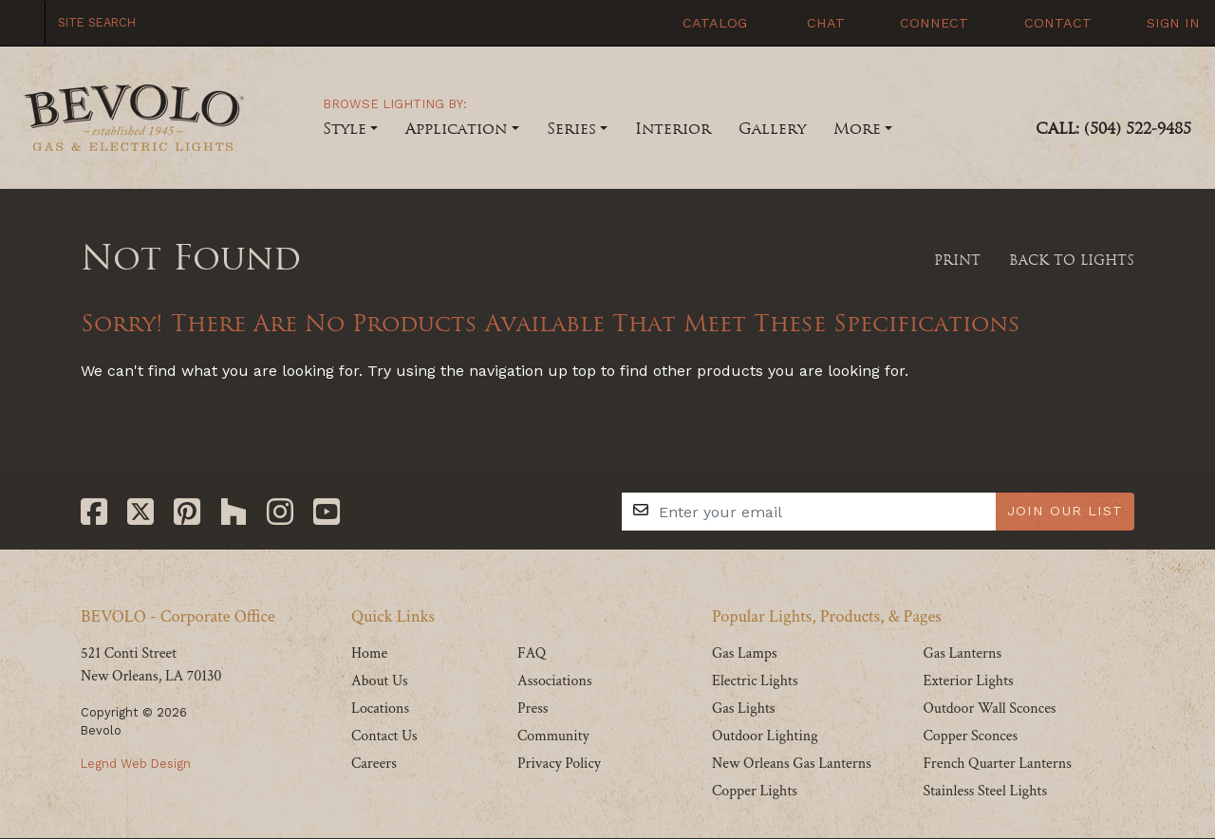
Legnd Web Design (136, 763)
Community (553, 736)
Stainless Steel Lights (985, 791)
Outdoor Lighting (765, 736)
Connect (924, 22)
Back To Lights (1065, 260)
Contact (1047, 22)
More (857, 129)
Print (948, 260)
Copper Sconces (970, 736)
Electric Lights (755, 681)
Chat (813, 22)
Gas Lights (743, 708)
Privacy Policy (559, 764)
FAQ (531, 653)
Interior (673, 129)
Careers (374, 764)
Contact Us (384, 736)
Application (456, 129)
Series (571, 129)
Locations (380, 708)
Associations (554, 681)
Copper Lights (754, 791)
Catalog (704, 22)
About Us (379, 681)
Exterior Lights (968, 681)
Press (532, 708)
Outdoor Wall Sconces (989, 708)
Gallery (772, 129)
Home (369, 653)
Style (344, 129)
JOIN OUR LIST (1065, 510)
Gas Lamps (744, 653)
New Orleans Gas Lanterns (791, 764)
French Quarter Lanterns (997, 764)
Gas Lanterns (962, 653)
